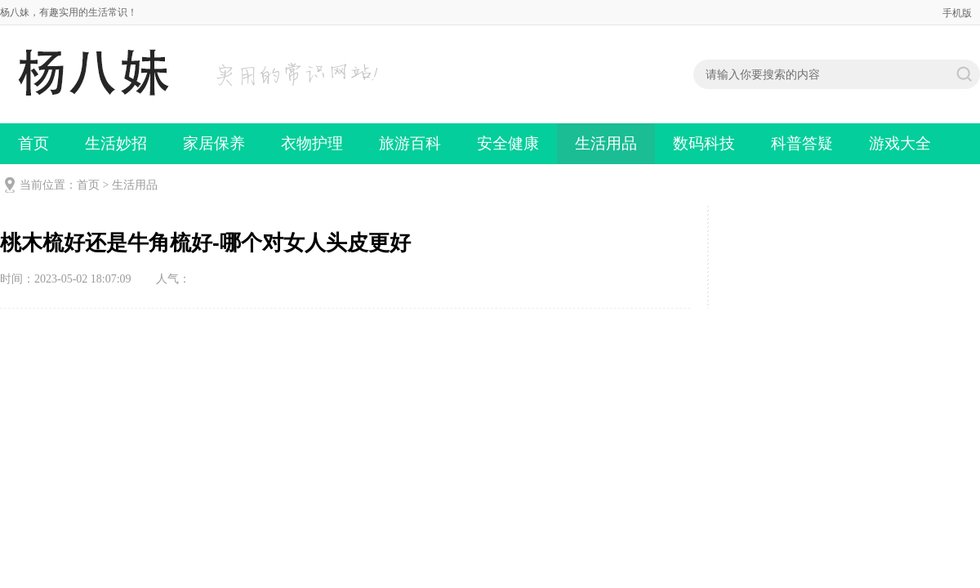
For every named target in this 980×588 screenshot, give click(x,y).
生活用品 (606, 143)
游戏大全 (900, 143)
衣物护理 (312, 143)
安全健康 (508, 143)
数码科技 (704, 143)
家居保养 (214, 143)
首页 (33, 143)
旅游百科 (410, 143)
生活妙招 (116, 143)
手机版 (957, 13)
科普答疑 (802, 143)
